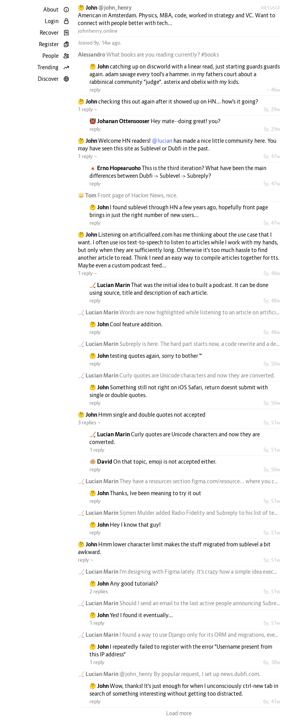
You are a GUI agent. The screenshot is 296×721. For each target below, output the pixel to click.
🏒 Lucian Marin (110, 285)
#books (210, 54)
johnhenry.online (98, 31)
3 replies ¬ (89, 422)
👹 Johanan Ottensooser (120, 121)
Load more (179, 713)
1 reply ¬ (87, 109)
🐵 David (101, 461)
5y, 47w (271, 156)
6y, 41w (271, 701)
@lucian (162, 140)
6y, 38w (271, 662)
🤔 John (88, 7)
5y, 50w (271, 363)
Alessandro (92, 54)
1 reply (96, 450)
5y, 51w (271, 422)
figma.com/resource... (218, 481)
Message (270, 7)
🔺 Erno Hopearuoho (115, 168)
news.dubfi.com (239, 674)
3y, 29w (271, 109)
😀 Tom (88, 195)
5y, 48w (271, 273)
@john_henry (115, 7)
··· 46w (273, 90)
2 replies (98, 591)
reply (95, 90)
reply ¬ (85, 560)
